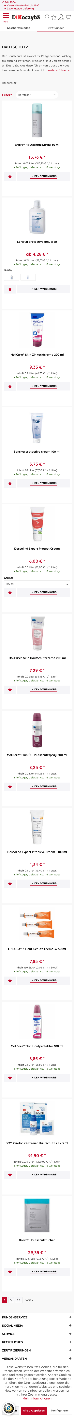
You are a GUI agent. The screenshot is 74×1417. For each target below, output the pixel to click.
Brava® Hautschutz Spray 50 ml (37, 145)
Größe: (8, 578)
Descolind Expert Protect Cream (37, 548)
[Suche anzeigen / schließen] (47, 17)
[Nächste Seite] (11, 1300)
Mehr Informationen (37, 1398)
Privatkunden (55, 28)
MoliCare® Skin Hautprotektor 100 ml (37, 1046)
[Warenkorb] (68, 18)
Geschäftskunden (18, 28)
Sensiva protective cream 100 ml (37, 451)
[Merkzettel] (53, 18)
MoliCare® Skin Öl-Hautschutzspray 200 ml (37, 755)
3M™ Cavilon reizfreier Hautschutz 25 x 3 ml (37, 1143)
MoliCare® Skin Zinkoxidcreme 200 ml (37, 354)
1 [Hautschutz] (4, 1300)
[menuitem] (6, 17)
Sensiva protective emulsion (37, 242)
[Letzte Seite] (18, 1300)
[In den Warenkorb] (43, 176)
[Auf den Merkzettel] (10, 177)
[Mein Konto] (61, 18)
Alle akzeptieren (34, 1410)
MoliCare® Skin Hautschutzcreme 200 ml (37, 658)
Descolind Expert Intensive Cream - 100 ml (37, 852)
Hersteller (24, 95)
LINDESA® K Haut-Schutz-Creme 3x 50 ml (37, 949)
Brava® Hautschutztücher (37, 1240)
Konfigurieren (60, 1410)
